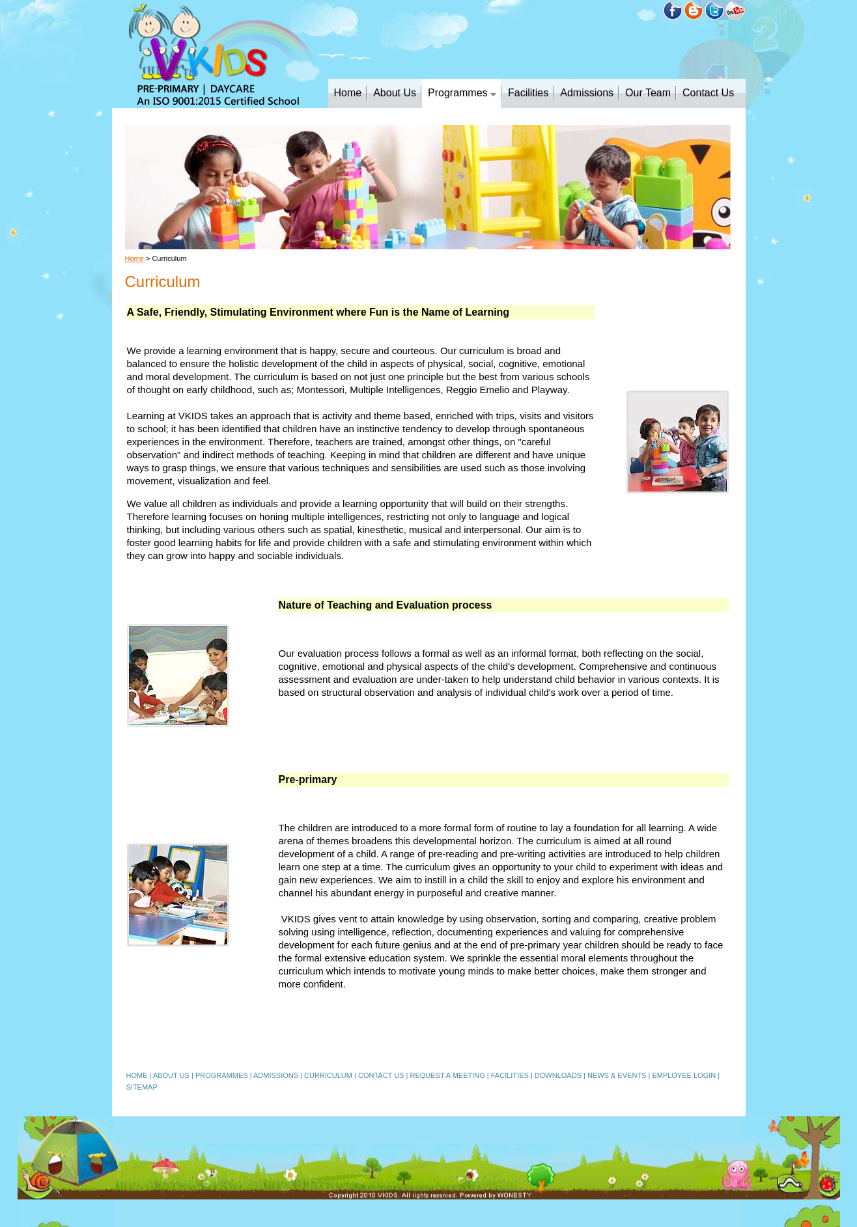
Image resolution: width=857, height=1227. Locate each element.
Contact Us (708, 92)
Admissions (586, 92)
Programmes (462, 92)
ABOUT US (171, 1075)
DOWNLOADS (558, 1075)
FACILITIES (510, 1075)
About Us (394, 92)
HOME (137, 1075)
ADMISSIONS (275, 1075)
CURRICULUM (328, 1075)
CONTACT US (381, 1075)
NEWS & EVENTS (616, 1075)
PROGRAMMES (221, 1075)
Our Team (648, 92)
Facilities (528, 92)
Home (348, 92)
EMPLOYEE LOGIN (684, 1075)
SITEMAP (142, 1087)
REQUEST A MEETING (447, 1075)
